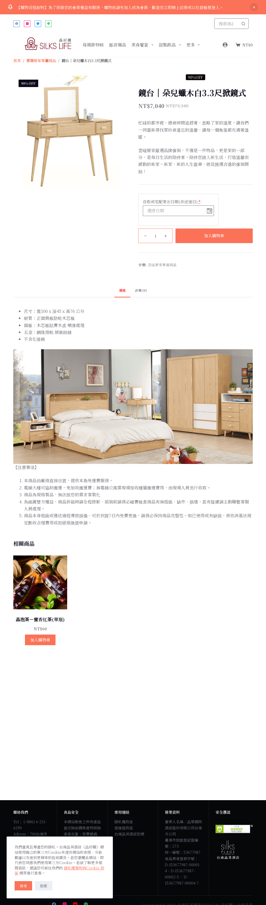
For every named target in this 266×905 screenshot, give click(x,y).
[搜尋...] (226, 23)
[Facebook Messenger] (38, 23)
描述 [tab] (122, 290)
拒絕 (43, 885)
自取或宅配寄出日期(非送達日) (172, 201)
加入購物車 (214, 235)
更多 (194, 45)
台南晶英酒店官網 (129, 834)
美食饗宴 (143, 45)
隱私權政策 (123, 821)
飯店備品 (117, 45)
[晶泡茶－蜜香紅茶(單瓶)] (40, 582)
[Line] (48, 23)
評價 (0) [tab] (141, 290)
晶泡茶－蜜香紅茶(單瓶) (40, 619)
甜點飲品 (171, 45)
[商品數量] (155, 236)
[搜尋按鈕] (243, 23)
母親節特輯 (93, 45)
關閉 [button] (254, 7)
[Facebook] (16, 23)
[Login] (225, 44)
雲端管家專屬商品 (162, 264)
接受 (23, 885)
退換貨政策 (123, 827)
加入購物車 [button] (40, 640)
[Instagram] (27, 23)
